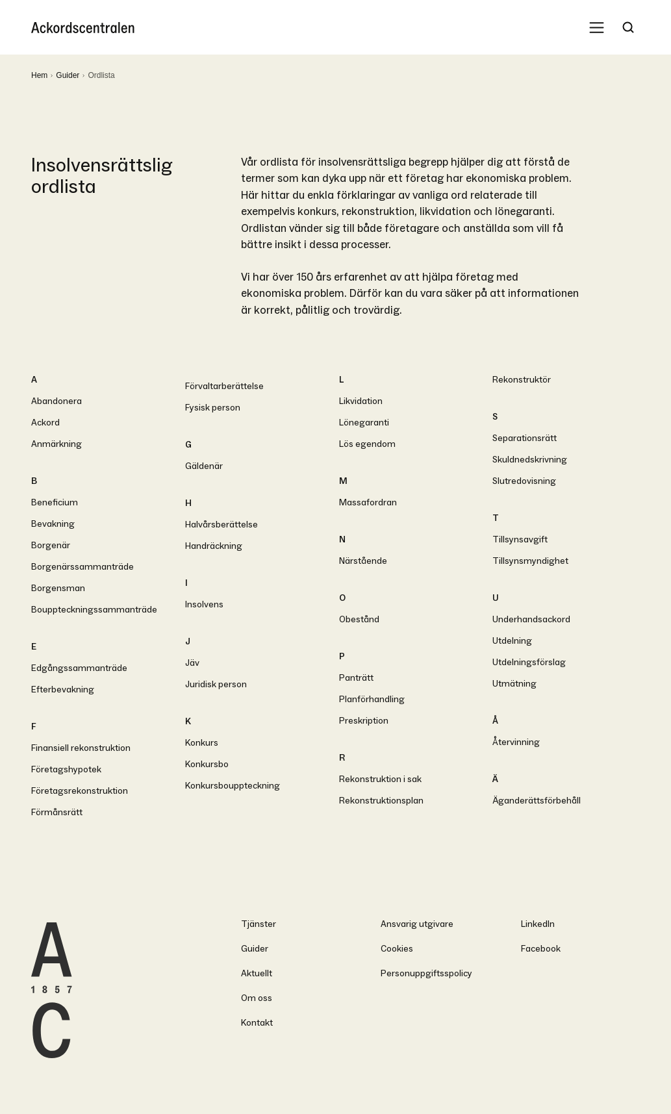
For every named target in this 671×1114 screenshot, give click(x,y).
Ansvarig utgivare (417, 924)
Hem (39, 75)
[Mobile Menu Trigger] (596, 27)
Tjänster (258, 924)
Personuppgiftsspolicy (426, 973)
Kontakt (257, 1022)
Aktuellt (256, 973)
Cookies (397, 948)
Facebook (541, 948)
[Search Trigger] (628, 27)
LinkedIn (538, 924)
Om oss (256, 998)
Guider (67, 75)
